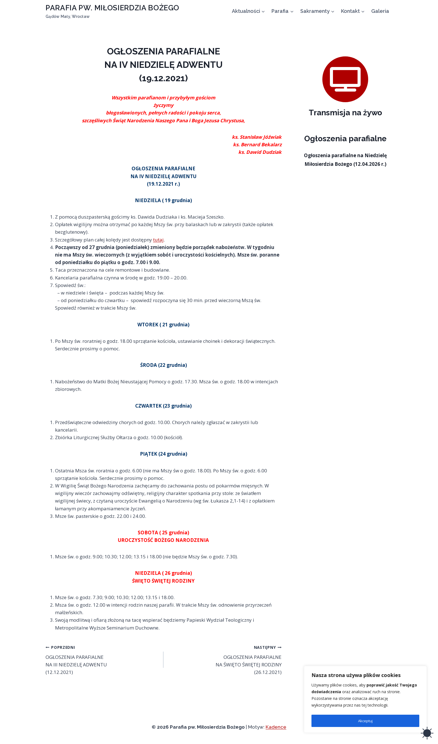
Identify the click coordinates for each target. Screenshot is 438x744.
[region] (365, 700)
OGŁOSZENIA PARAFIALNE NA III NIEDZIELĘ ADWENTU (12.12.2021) (102, 659)
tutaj (158, 239)
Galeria (380, 11)
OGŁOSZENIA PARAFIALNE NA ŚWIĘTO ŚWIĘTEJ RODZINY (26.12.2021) (224, 659)
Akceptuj (365, 720)
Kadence (276, 727)
